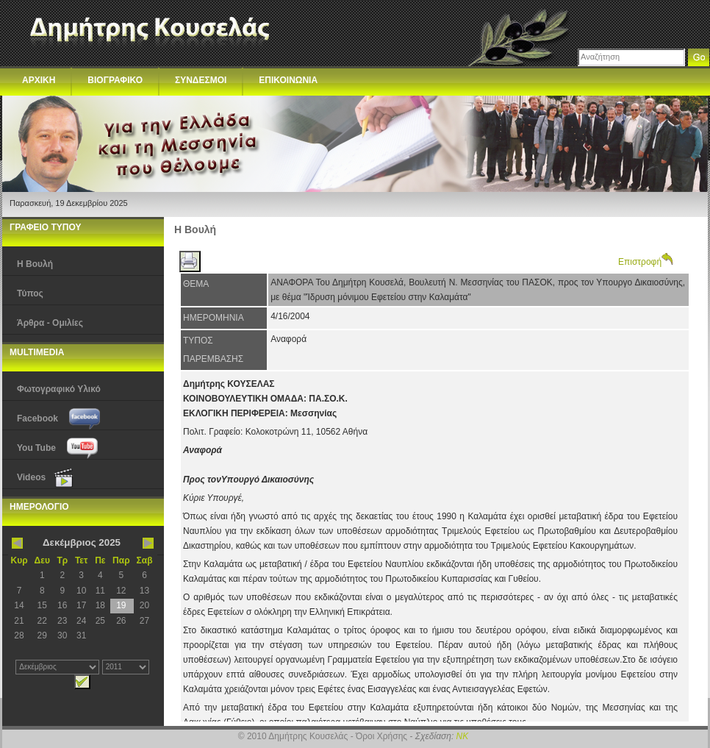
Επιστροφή (645, 262)
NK (462, 736)
